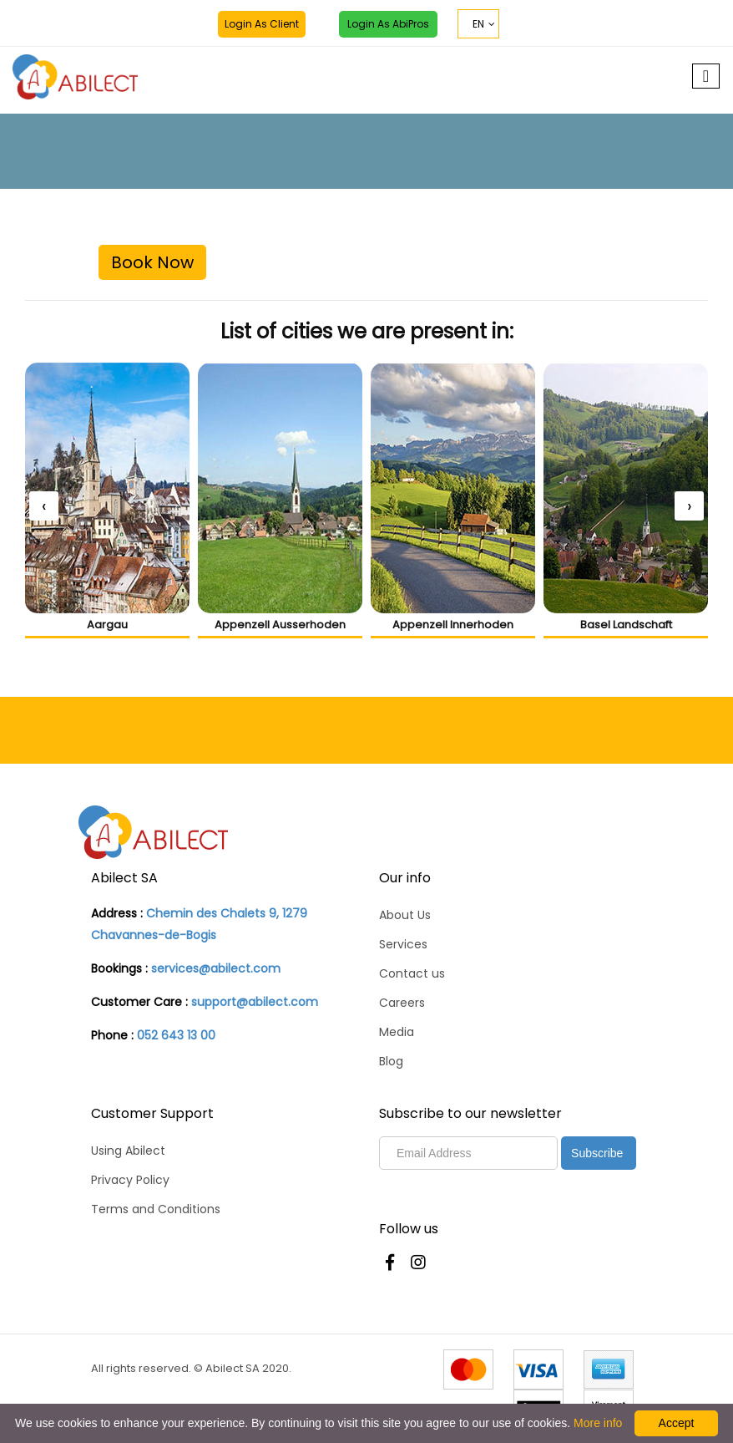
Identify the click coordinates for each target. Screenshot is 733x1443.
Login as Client (262, 24)
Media (396, 1032)
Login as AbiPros (388, 24)
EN (478, 24)
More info (598, 1423)
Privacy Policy (130, 1179)
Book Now (152, 262)
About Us (405, 915)
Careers (402, 1002)
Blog (391, 1061)
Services (403, 944)
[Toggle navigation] (706, 76)
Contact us (412, 973)
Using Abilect (128, 1150)
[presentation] (43, 506)
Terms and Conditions (155, 1209)
